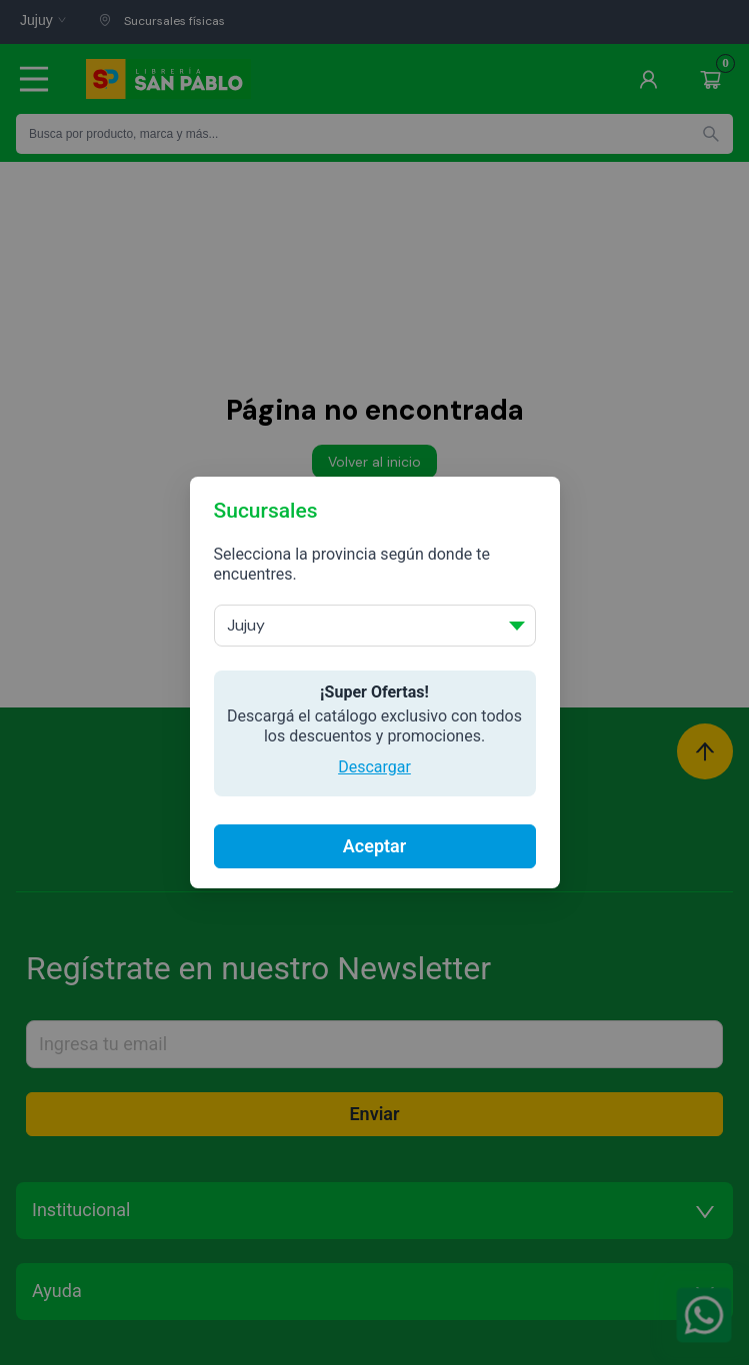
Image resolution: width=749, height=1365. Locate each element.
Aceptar (374, 845)
